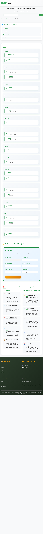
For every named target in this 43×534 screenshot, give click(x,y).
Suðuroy (6, 185)
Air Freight (2, 367)
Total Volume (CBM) (8, 269)
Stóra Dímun (7, 157)
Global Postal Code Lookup (9, 18)
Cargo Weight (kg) (25, 269)
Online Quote (26, 4)
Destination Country (25, 257)
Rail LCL (2, 372)
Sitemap (24, 393)
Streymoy (6, 169)
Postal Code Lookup (10, 4)
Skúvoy (6, 146)
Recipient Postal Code (26, 263)
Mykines (6, 118)
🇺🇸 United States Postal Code (26, 365)
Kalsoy (6, 95)
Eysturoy (6, 67)
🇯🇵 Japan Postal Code (25, 367)
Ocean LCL (2, 365)
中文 (38, 4)
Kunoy (6, 107)
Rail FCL (2, 370)
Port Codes (2, 381)
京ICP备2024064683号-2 (21, 392)
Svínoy (6, 202)
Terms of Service (20, 393)
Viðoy (5, 230)
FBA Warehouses (3, 386)
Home (3, 4)
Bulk (1, 375)
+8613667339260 (28, 381)
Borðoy (6, 51)
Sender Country (8, 257)
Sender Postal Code (8, 263)
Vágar (5, 213)
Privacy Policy (39, 392)
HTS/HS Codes (3, 384)
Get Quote (13, 277)
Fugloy (6, 84)
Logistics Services (19, 4)
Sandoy (6, 130)
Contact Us (33, 4)
